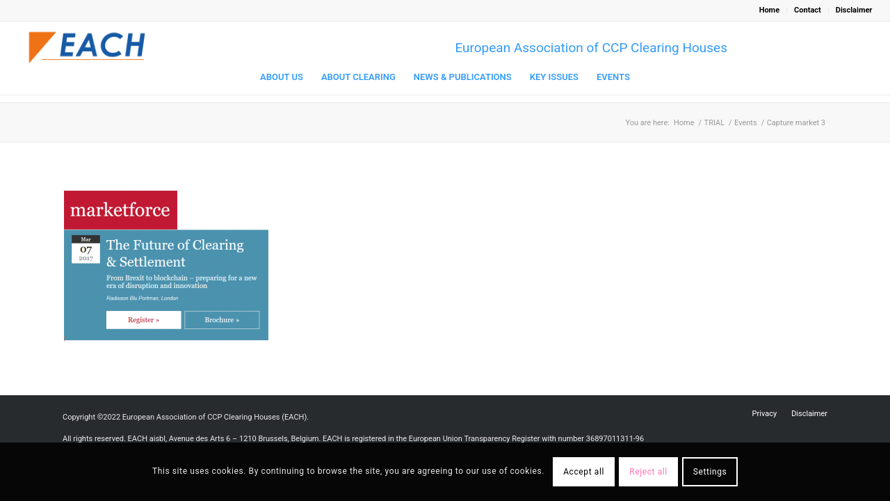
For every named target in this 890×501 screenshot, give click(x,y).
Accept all (583, 472)
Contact (807, 10)
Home (769, 10)
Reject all (648, 472)
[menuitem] (769, 10)
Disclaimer (854, 10)
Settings (710, 472)
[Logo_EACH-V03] (87, 48)
